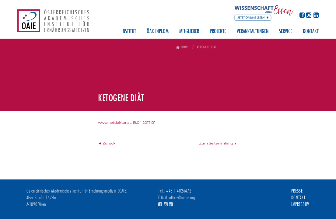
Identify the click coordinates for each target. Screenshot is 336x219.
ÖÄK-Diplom (158, 31)
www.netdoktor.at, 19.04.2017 (124, 122)
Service (285, 31)
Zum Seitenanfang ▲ (217, 143)
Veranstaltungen (252, 31)
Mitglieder (189, 31)
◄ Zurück (107, 143)
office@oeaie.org (182, 197)
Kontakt (311, 31)
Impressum (300, 204)
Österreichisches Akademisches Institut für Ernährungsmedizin (53, 22)
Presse (297, 191)
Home (185, 47)
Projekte (218, 31)
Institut (128, 31)
